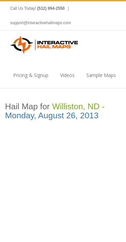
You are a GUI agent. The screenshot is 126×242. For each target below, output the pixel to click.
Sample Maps (101, 75)
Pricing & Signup (30, 75)
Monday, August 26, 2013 (51, 115)
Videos (67, 75)
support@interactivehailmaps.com (40, 23)
